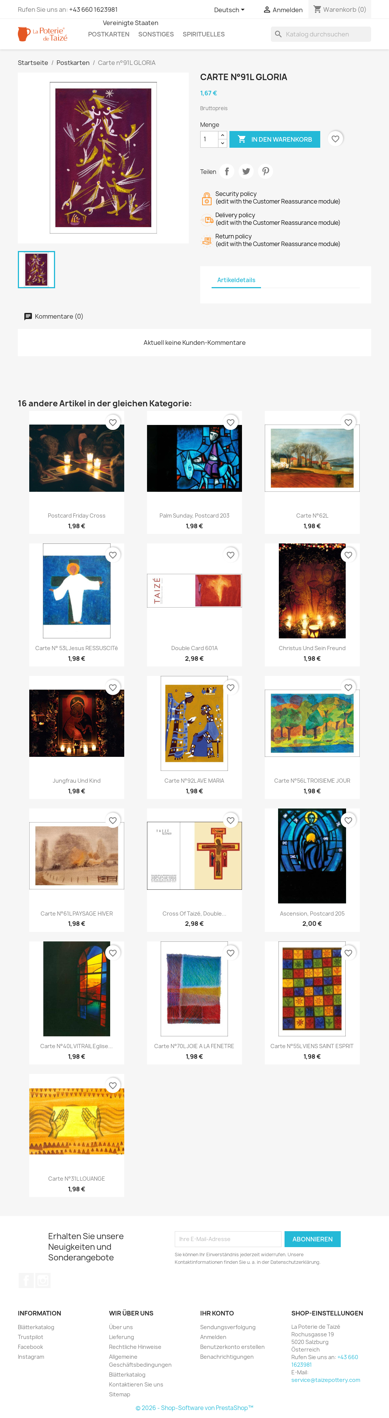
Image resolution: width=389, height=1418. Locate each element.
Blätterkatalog (36, 1327)
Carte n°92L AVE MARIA (194, 780)
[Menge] (209, 139)
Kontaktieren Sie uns (136, 1384)
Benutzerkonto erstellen (232, 1346)
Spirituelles (204, 34)
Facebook (26, 1280)
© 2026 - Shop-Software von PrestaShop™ (194, 1408)
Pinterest (265, 171)
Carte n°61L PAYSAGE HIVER (77, 913)
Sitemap (119, 1394)
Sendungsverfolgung (228, 1327)
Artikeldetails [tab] (236, 280)
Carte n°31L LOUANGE (76, 1178)
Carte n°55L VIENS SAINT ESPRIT (312, 1046)
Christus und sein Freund (312, 648)
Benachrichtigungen (227, 1356)
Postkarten (109, 34)
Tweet (246, 171)
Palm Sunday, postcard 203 (194, 515)
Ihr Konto (217, 1313)
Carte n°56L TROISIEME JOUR (312, 780)
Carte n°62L (312, 515)
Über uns (121, 1327)
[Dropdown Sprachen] (230, 10)
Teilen (226, 171)
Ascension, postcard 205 (312, 913)
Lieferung (121, 1337)
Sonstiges (156, 34)
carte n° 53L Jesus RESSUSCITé (76, 648)
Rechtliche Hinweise (135, 1346)
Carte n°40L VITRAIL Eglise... (76, 1046)
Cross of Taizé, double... (194, 913)
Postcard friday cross (77, 515)
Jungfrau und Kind (77, 780)
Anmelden (213, 1337)
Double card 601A (194, 648)
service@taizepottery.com (325, 1379)
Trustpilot (30, 1337)
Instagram (43, 1280)
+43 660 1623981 (93, 9)
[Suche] (321, 34)
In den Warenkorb (274, 139)
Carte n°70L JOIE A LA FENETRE (194, 1046)
